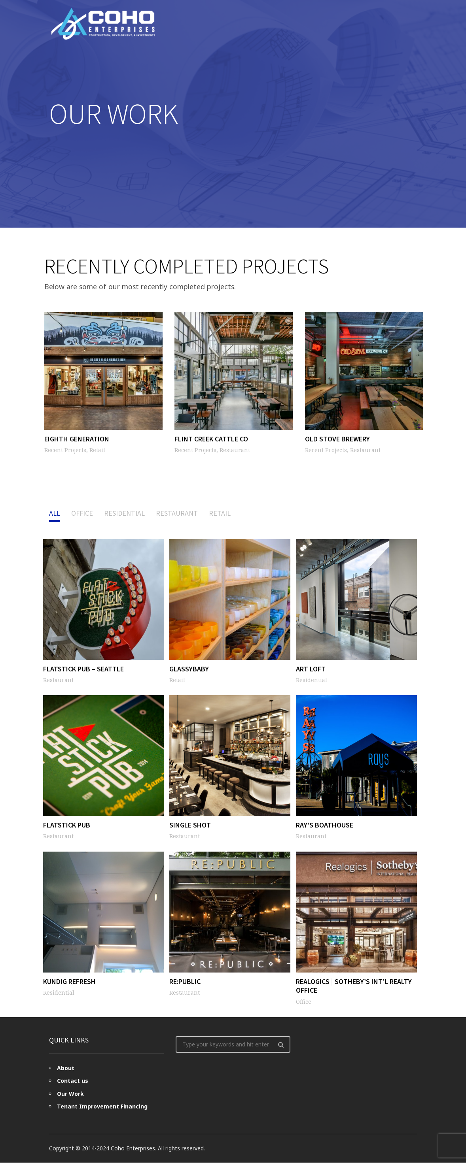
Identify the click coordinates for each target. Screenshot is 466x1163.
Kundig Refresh (69, 981)
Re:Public (185, 981)
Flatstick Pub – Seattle (83, 668)
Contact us (72, 1081)
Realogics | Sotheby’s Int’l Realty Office (354, 986)
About (65, 1068)
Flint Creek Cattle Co (210, 439)
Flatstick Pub (66, 824)
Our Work (70, 1094)
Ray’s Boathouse (324, 824)
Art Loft (311, 668)
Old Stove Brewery (336, 439)
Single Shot (190, 824)
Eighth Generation (75, 439)
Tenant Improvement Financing (102, 1106)
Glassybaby (189, 668)
